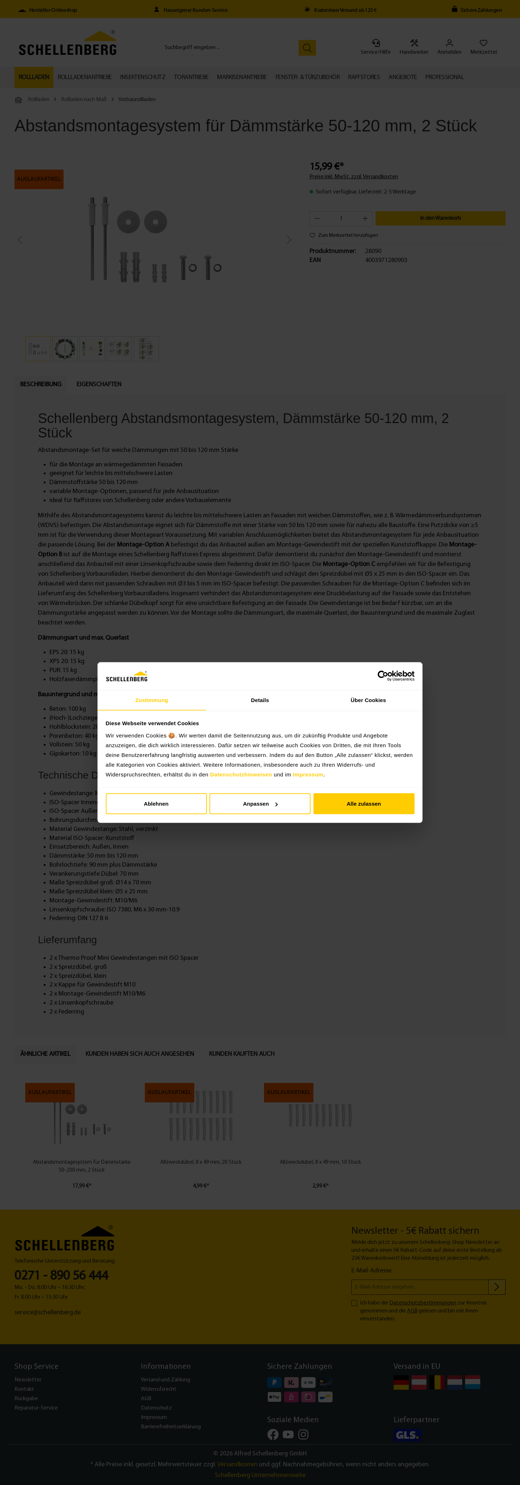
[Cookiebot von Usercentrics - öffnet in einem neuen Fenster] (383, 676)
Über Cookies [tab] (368, 700)
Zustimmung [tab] (151, 700)
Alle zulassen (364, 804)
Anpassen (260, 804)
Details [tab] (260, 700)
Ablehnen (156, 804)
